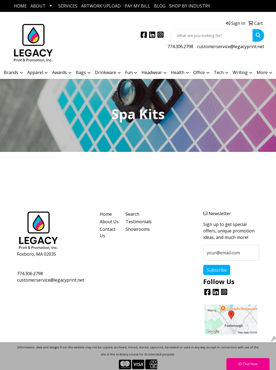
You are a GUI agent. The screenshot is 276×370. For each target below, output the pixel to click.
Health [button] (177, 72)
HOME (20, 6)
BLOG (159, 6)
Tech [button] (219, 72)
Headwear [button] (152, 72)
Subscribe (217, 270)
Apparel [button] (35, 72)
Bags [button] (81, 72)
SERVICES (67, 6)
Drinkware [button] (105, 72)
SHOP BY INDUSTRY (189, 6)
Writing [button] (240, 72)
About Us (109, 222)
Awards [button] (59, 72)
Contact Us (107, 232)
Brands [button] (11, 72)
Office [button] (199, 72)
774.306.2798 (180, 46)
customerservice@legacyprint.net (230, 46)
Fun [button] (129, 72)
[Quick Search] (211, 35)
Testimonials (135, 222)
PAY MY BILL (137, 6)
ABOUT (38, 6)
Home (106, 214)
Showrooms (135, 229)
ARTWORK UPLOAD (101, 6)
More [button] (262, 72)
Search (132, 214)
